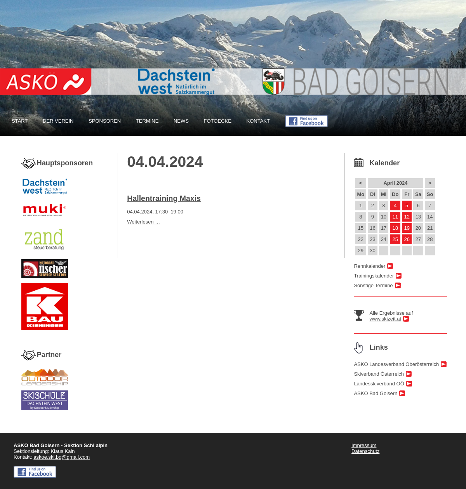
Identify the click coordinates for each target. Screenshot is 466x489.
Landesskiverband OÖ (379, 384)
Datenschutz (365, 451)
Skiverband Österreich (379, 374)
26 (406, 239)
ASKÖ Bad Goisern (375, 393)
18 (395, 228)
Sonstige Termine (373, 285)
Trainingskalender (374, 276)
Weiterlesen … (143, 222)
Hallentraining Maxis (164, 198)
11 (395, 217)
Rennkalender (369, 266)
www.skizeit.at (385, 319)
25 (395, 239)
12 (406, 217)
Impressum (363, 445)
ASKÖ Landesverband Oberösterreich (396, 364)
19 (406, 228)
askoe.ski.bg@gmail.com (61, 457)
